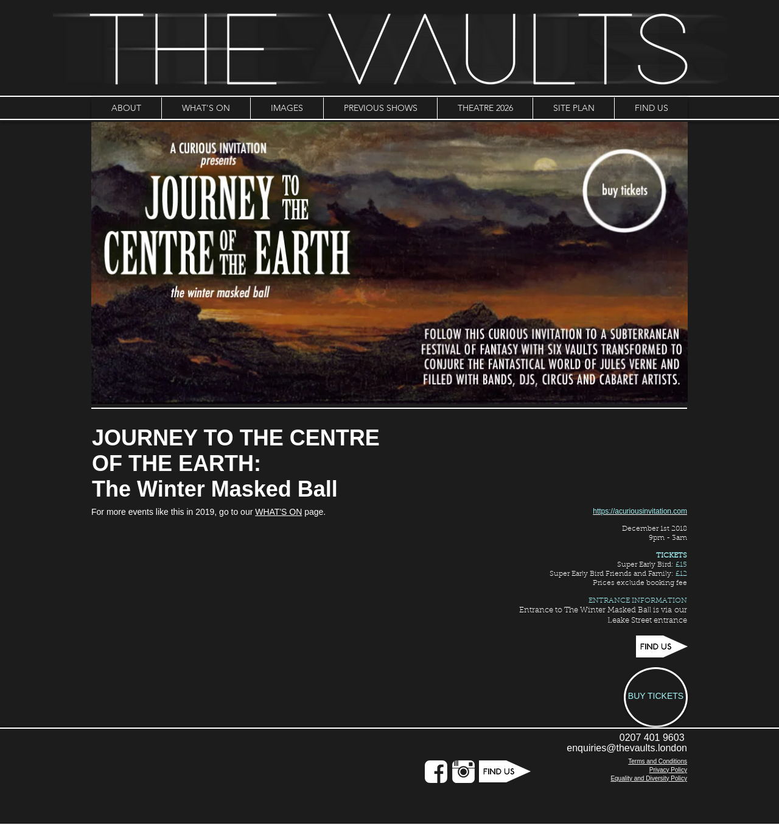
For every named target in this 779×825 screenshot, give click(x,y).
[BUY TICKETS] (656, 697)
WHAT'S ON (278, 512)
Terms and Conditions (657, 761)
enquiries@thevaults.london (627, 748)
